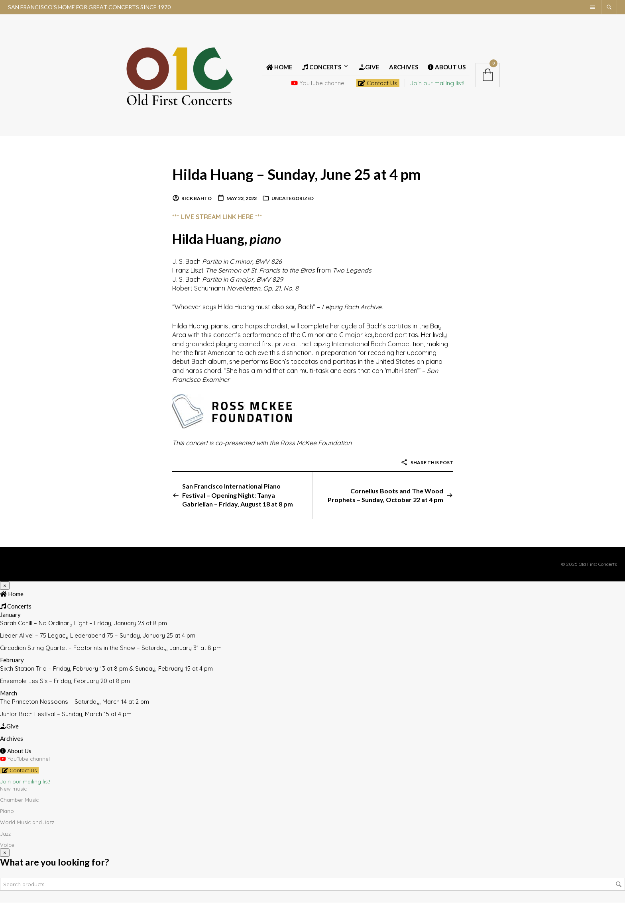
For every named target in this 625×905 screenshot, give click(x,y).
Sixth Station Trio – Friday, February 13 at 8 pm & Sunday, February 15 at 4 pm (106, 671)
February (12, 662)
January (10, 617)
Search (618, 886)
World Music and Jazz (27, 825)
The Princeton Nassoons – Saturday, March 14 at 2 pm (74, 704)
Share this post (427, 465)
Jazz (5, 836)
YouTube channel (318, 84)
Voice (7, 847)
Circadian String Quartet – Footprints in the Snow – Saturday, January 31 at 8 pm (111, 650)
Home (279, 68)
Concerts (321, 68)
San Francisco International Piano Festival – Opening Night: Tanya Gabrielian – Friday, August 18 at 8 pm (237, 497)
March (8, 695)
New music (13, 791)
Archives (403, 68)
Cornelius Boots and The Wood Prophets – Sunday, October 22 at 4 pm (385, 497)
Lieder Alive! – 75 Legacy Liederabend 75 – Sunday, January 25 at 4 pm (97, 638)
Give (369, 68)
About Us (447, 68)
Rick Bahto (196, 201)
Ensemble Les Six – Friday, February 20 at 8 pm (65, 683)
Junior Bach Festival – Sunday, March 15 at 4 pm (66, 716)
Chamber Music (19, 802)
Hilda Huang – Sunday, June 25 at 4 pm (308, 176)
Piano (7, 814)
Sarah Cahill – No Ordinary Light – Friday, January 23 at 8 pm (83, 626)
